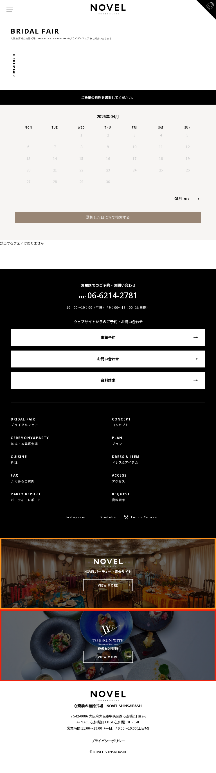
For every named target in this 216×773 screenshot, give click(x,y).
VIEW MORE (108, 585)
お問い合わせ (108, 359)
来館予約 (108, 337)
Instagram (76, 517)
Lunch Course (144, 517)
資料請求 (108, 380)
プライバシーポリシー (108, 740)
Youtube (108, 517)
